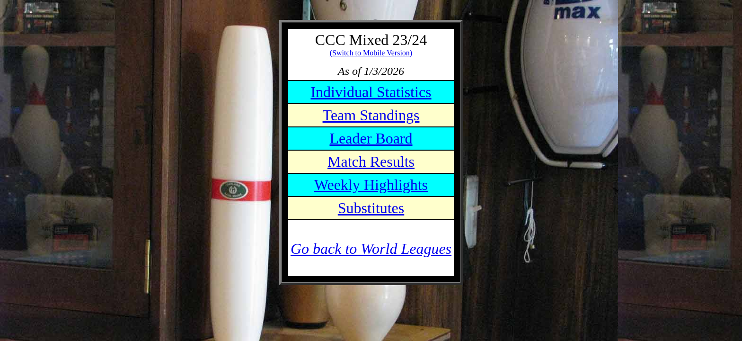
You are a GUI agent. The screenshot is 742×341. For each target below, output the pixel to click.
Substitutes (371, 207)
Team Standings (371, 115)
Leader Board (370, 138)
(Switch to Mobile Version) (371, 53)
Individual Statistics (370, 91)
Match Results (371, 161)
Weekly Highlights (371, 184)
